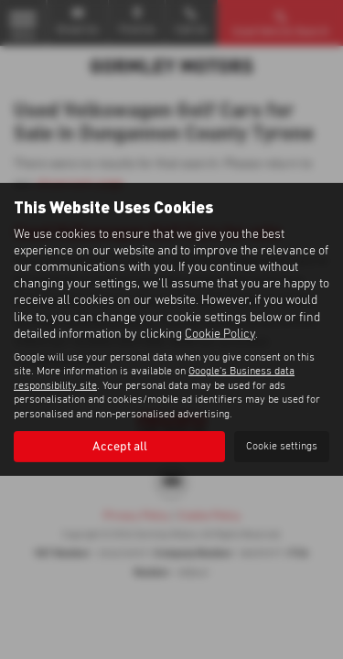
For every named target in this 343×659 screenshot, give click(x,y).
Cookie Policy (220, 334)
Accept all (119, 446)
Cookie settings (281, 446)
